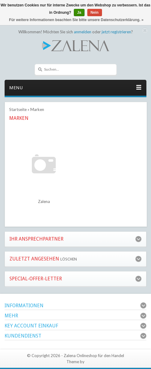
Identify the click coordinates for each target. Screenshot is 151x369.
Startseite (18, 109)
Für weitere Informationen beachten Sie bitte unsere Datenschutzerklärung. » (76, 20)
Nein (95, 12)
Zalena (44, 201)
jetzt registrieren (116, 31)
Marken (37, 109)
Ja (79, 12)
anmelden (82, 31)
